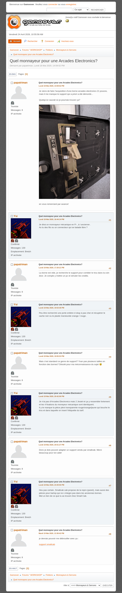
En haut (13, 568)
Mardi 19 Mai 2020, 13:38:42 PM (51, 533)
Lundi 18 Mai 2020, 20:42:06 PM (51, 396)
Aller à (66, 585)
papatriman (20, 82)
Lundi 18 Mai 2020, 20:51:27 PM (51, 445)
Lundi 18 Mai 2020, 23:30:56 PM (51, 485)
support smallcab (47, 544)
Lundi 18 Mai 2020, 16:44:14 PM (51, 219)
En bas (12, 74)
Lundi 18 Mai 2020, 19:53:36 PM (51, 308)
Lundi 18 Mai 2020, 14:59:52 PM (51, 86)
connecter (53, 4)
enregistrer (71, 4)
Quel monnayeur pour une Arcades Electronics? (60, 83)
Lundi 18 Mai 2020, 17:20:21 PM (51, 268)
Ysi (16, 216)
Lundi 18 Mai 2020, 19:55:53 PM (51, 356)
